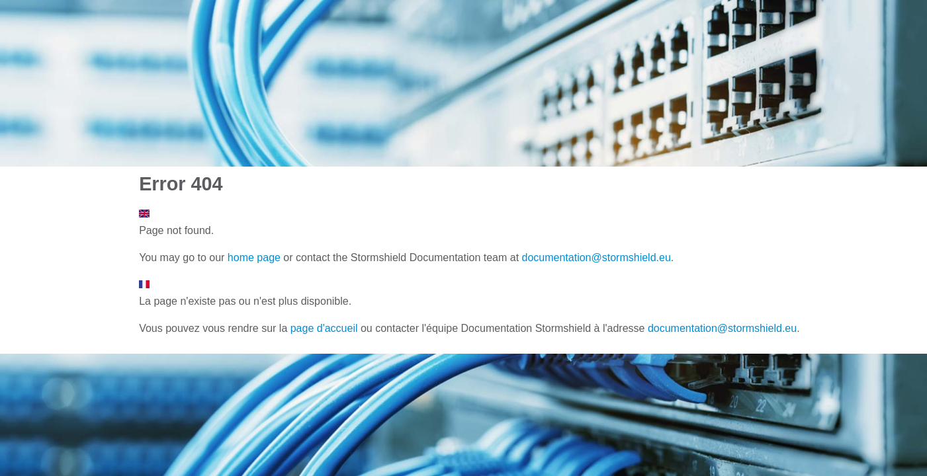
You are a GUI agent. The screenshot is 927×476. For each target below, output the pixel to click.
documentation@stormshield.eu (596, 257)
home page (254, 257)
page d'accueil (324, 328)
